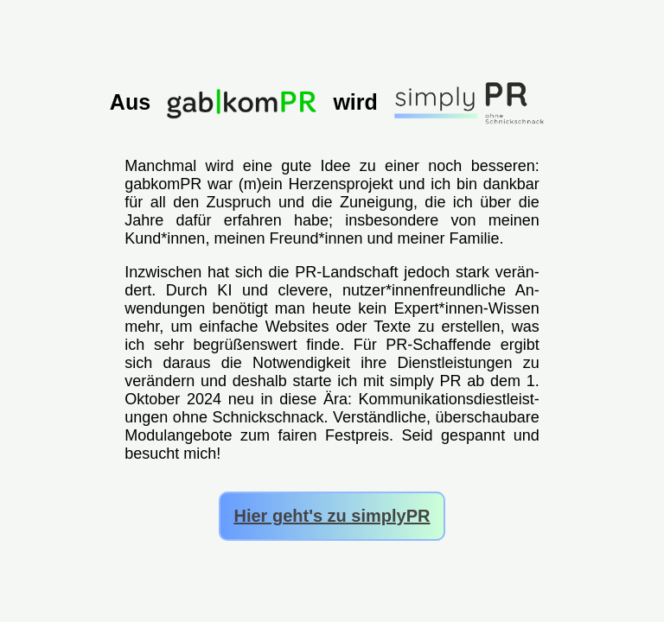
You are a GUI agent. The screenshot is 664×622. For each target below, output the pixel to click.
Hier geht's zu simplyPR (331, 515)
